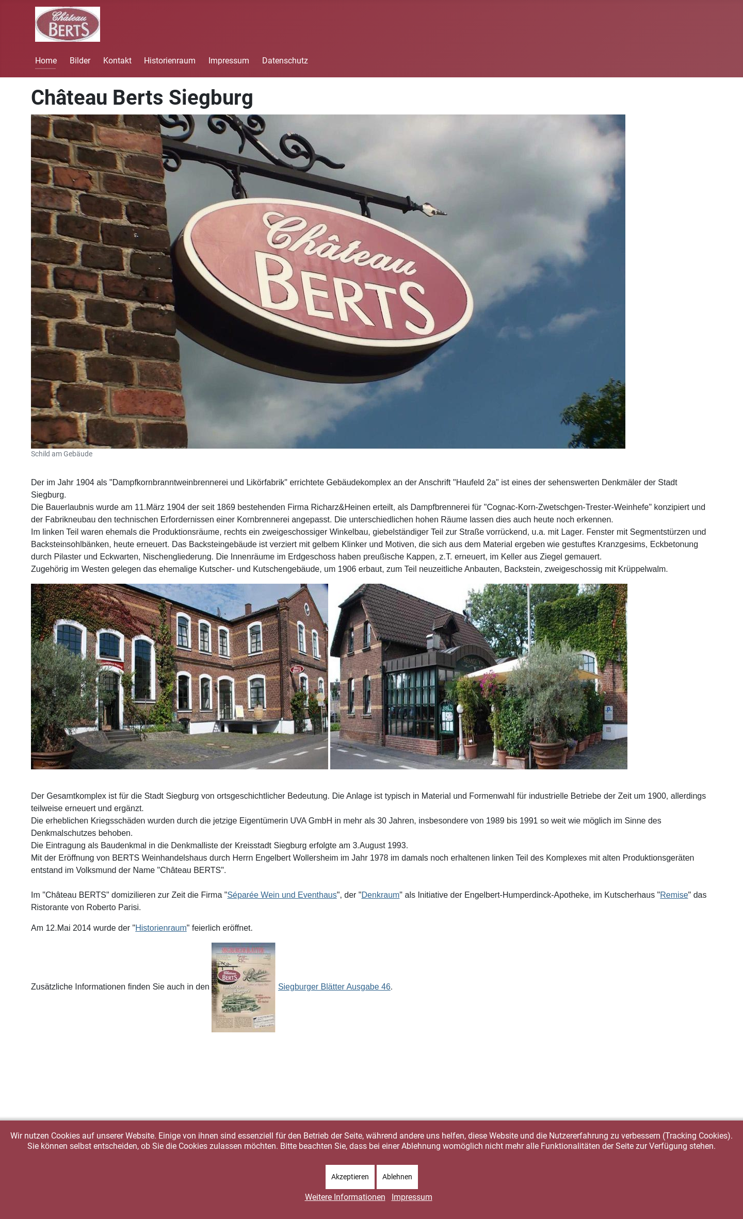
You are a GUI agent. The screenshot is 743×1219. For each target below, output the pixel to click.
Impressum (228, 60)
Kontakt (117, 60)
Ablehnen (397, 1177)
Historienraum (170, 60)
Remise (674, 895)
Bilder (80, 60)
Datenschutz (285, 60)
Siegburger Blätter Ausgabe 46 (334, 986)
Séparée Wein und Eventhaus (281, 895)
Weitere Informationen (345, 1197)
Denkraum (381, 895)
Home (46, 60)
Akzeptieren (350, 1177)
